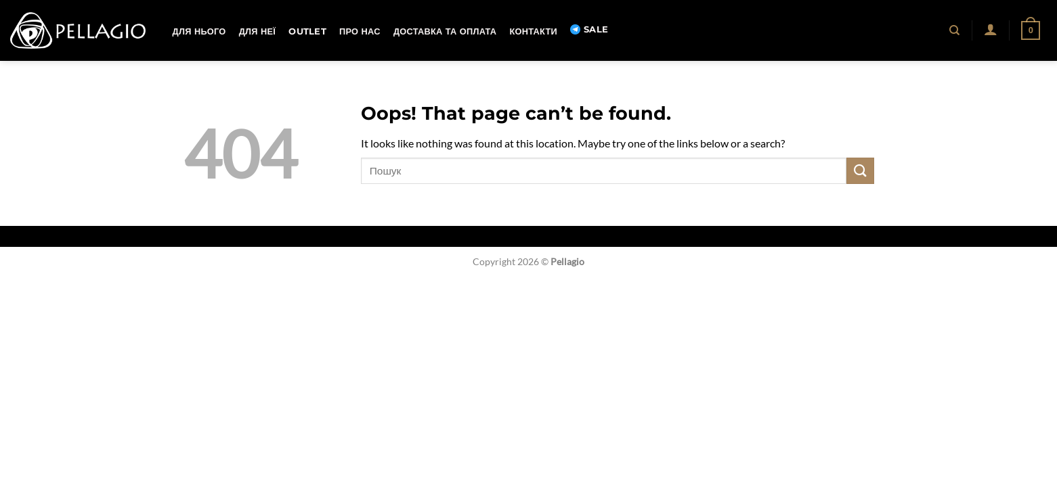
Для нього (199, 31)
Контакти (533, 31)
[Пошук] (955, 30)
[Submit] (859, 171)
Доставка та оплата (444, 31)
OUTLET (307, 31)
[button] (990, 29)
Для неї (257, 31)
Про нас (360, 31)
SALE (589, 29)
